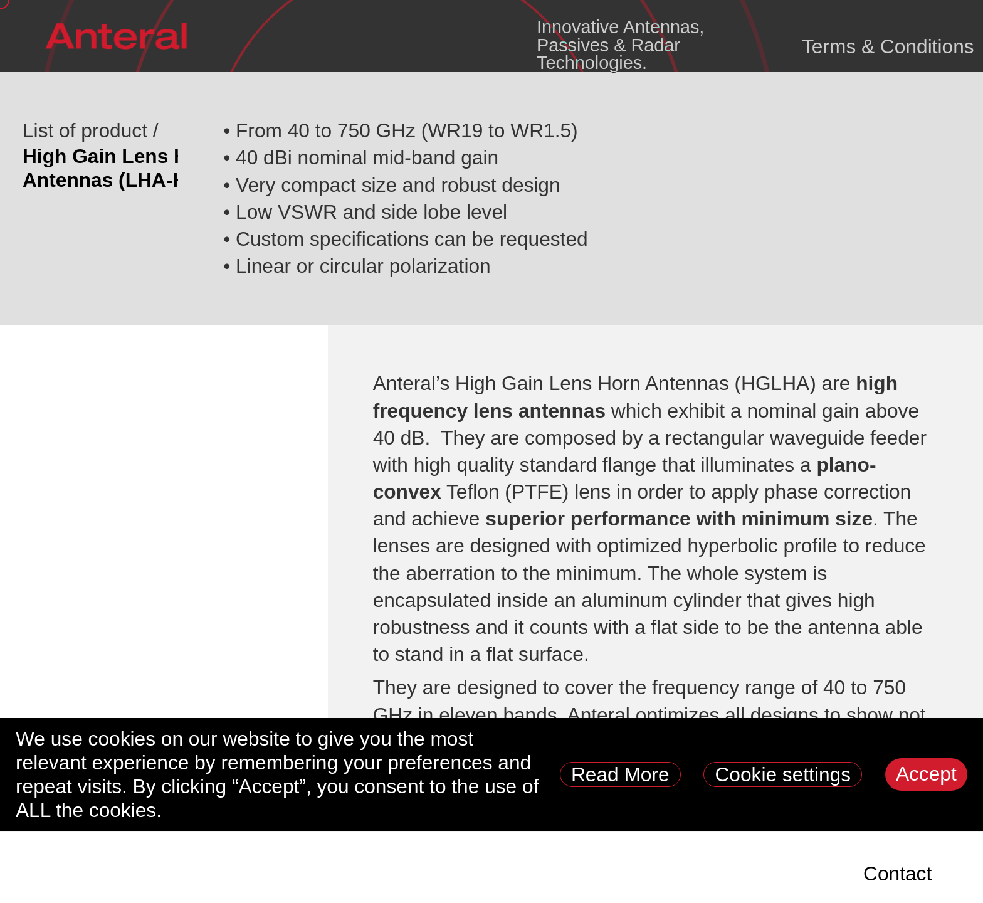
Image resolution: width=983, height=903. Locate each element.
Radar (348, 873)
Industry (480, 873)
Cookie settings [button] (783, 774)
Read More (620, 774)
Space (74, 873)
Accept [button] (926, 774)
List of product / (90, 130)
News (813, 873)
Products (211, 873)
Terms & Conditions (888, 46)
